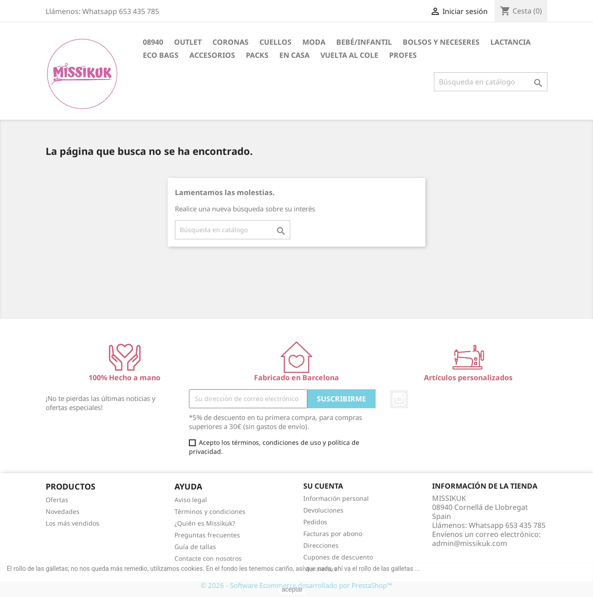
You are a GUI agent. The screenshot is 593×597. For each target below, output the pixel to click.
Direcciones (321, 545)
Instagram (399, 399)
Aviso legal (190, 499)
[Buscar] (490, 81)
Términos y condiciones (209, 511)
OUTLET (188, 42)
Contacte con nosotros (208, 558)
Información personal (336, 498)
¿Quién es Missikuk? (204, 523)
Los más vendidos (72, 523)
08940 (153, 42)
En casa (294, 55)
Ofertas (57, 499)
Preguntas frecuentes (207, 535)
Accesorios (212, 55)
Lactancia (510, 42)
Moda (313, 42)
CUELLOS (275, 42)
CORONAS (230, 42)
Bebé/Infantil (364, 42)
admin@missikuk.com (469, 543)
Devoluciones (323, 510)
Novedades (63, 511)
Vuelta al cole (349, 55)
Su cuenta (323, 486)
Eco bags (161, 55)
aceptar (292, 589)
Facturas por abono (332, 533)
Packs (257, 55)
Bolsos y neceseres (441, 42)
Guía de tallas (195, 546)
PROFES (403, 55)
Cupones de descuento (338, 557)
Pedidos (315, 522)
